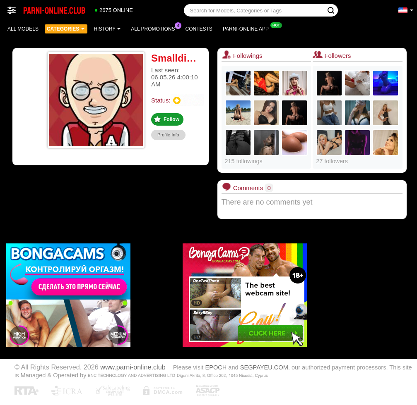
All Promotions (155, 28)
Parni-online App (248, 28)
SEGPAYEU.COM (264, 367)
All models (23, 29)
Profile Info (168, 134)
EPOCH (216, 367)
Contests (199, 29)
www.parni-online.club (132, 367)
